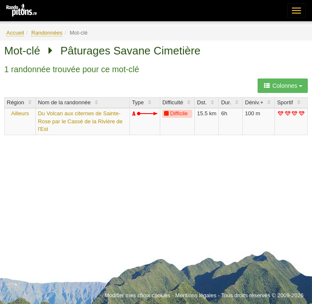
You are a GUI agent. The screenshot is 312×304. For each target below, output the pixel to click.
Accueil (15, 33)
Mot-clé (22, 50)
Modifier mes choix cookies (137, 295)
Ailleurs (20, 113)
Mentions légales (196, 295)
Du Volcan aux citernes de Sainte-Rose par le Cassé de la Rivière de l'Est (80, 121)
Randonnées (46, 33)
